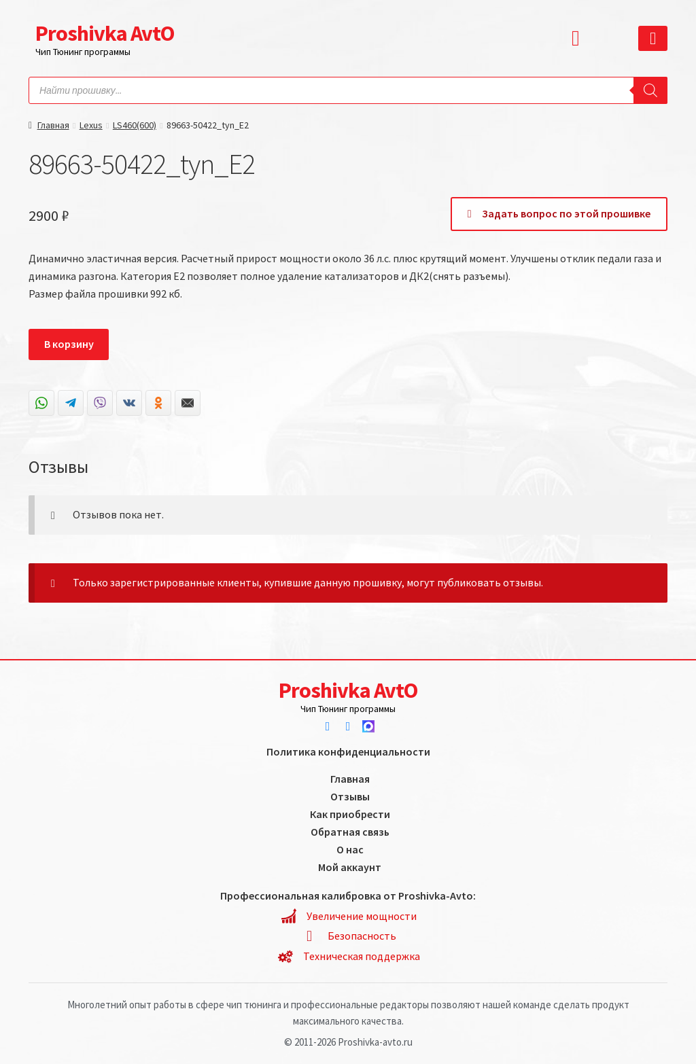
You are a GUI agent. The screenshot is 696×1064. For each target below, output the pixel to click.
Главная (53, 125)
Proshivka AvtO (104, 33)
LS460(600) (134, 125)
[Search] (650, 90)
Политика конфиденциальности (348, 751)
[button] (579, 38)
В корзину (69, 344)
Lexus (91, 125)
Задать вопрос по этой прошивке (559, 213)
